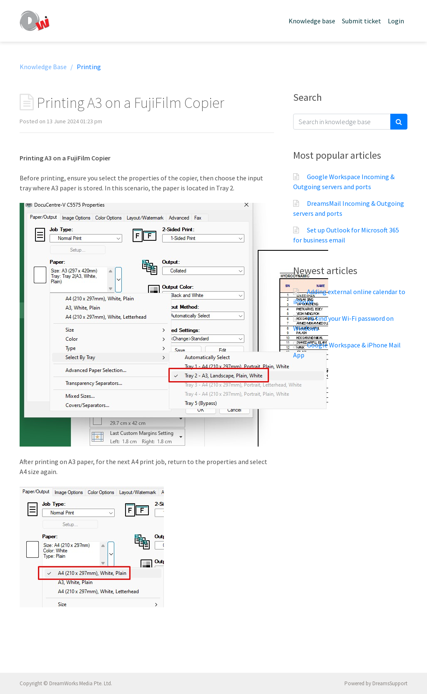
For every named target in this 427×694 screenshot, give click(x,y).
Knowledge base (312, 21)
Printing (89, 66)
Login (396, 21)
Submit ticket (361, 21)
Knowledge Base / (46, 66)
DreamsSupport (389, 683)
